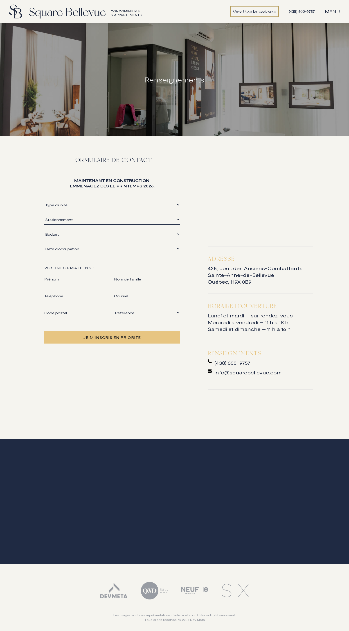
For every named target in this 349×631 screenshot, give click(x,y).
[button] (333, 11)
